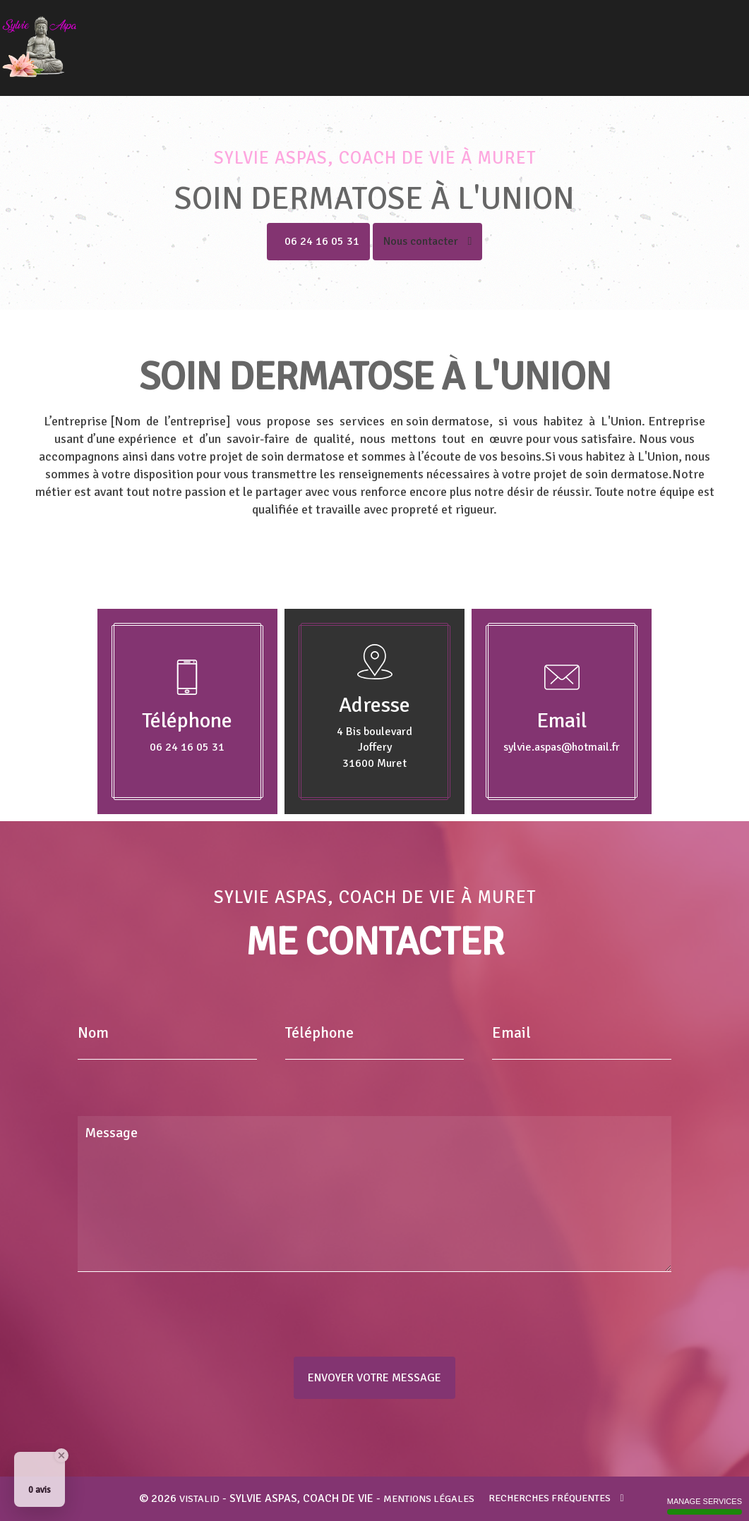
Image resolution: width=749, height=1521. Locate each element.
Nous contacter (427, 241)
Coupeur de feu (544, 38)
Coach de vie (349, 38)
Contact (713, 38)
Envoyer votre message (374, 1378)
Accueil (294, 38)
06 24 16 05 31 (321, 241)
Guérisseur (476, 38)
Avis (643, 38)
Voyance (606, 38)
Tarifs (673, 38)
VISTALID (199, 1499)
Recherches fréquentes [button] (556, 1498)
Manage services (704, 1506)
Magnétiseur (414, 38)
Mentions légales (428, 1499)
